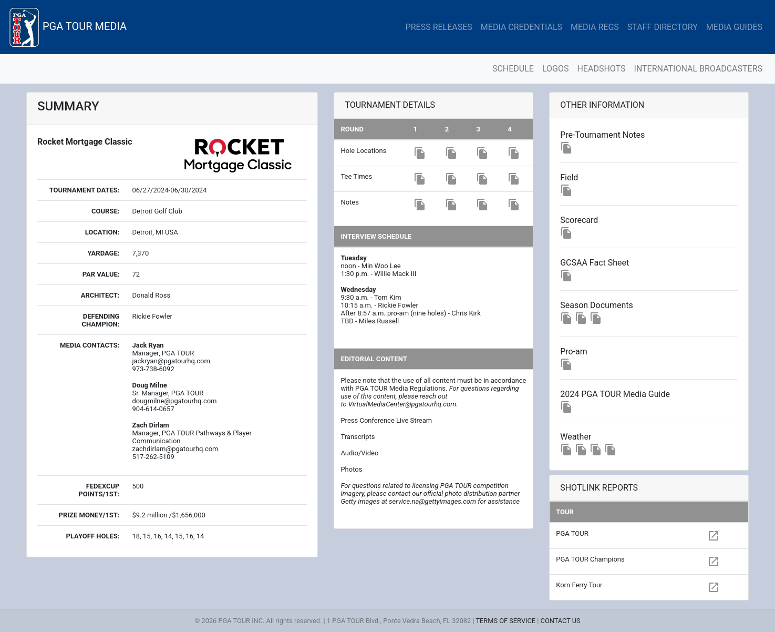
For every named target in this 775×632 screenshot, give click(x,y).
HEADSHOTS (601, 69)
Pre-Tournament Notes (602, 135)
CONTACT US (561, 621)
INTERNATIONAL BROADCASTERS (698, 69)
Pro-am (573, 351)
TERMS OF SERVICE (505, 621)
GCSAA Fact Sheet (594, 263)
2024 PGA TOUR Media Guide (615, 394)
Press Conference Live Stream (386, 420)
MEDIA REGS (595, 27)
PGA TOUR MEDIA (67, 27)
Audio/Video (359, 453)
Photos (351, 469)
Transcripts (357, 437)
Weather (575, 437)
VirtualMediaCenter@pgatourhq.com (402, 404)
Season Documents (596, 305)
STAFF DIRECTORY (662, 27)
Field (569, 177)
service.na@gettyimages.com (432, 501)
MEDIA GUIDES (734, 27)
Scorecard (579, 220)
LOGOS (555, 69)
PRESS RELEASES (439, 27)
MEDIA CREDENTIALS (521, 27)
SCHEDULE (513, 69)
